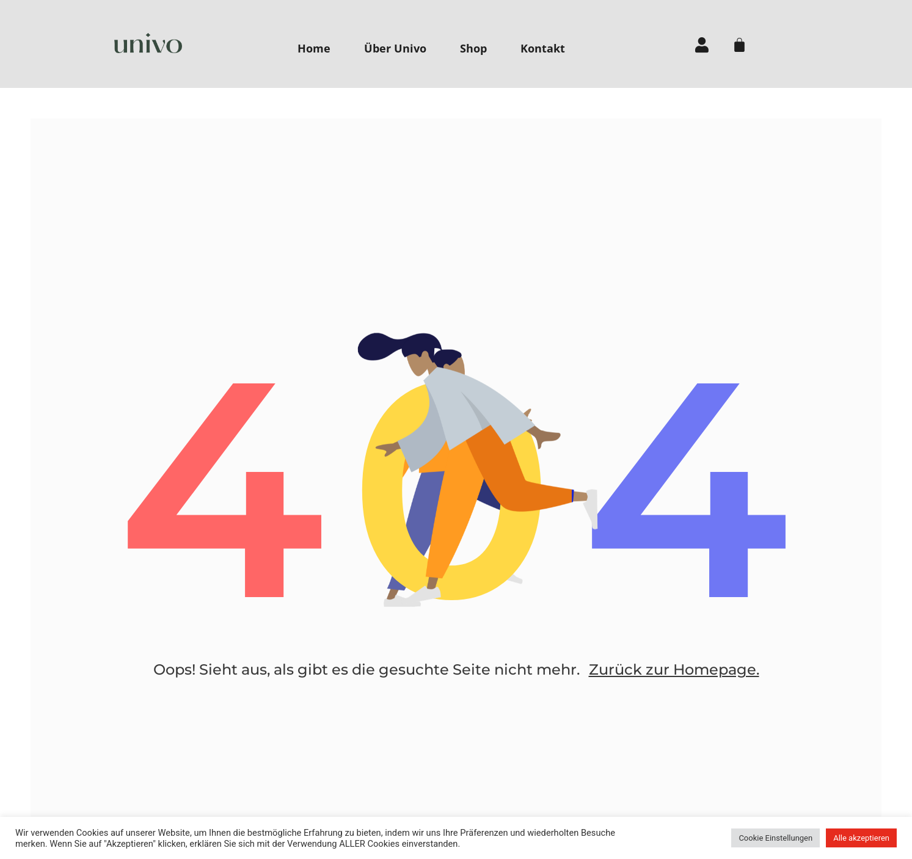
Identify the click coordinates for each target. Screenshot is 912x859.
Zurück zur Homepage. (674, 669)
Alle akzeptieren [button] (861, 838)
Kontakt (542, 48)
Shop (473, 48)
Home (313, 48)
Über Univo (395, 48)
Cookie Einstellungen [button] (775, 838)
